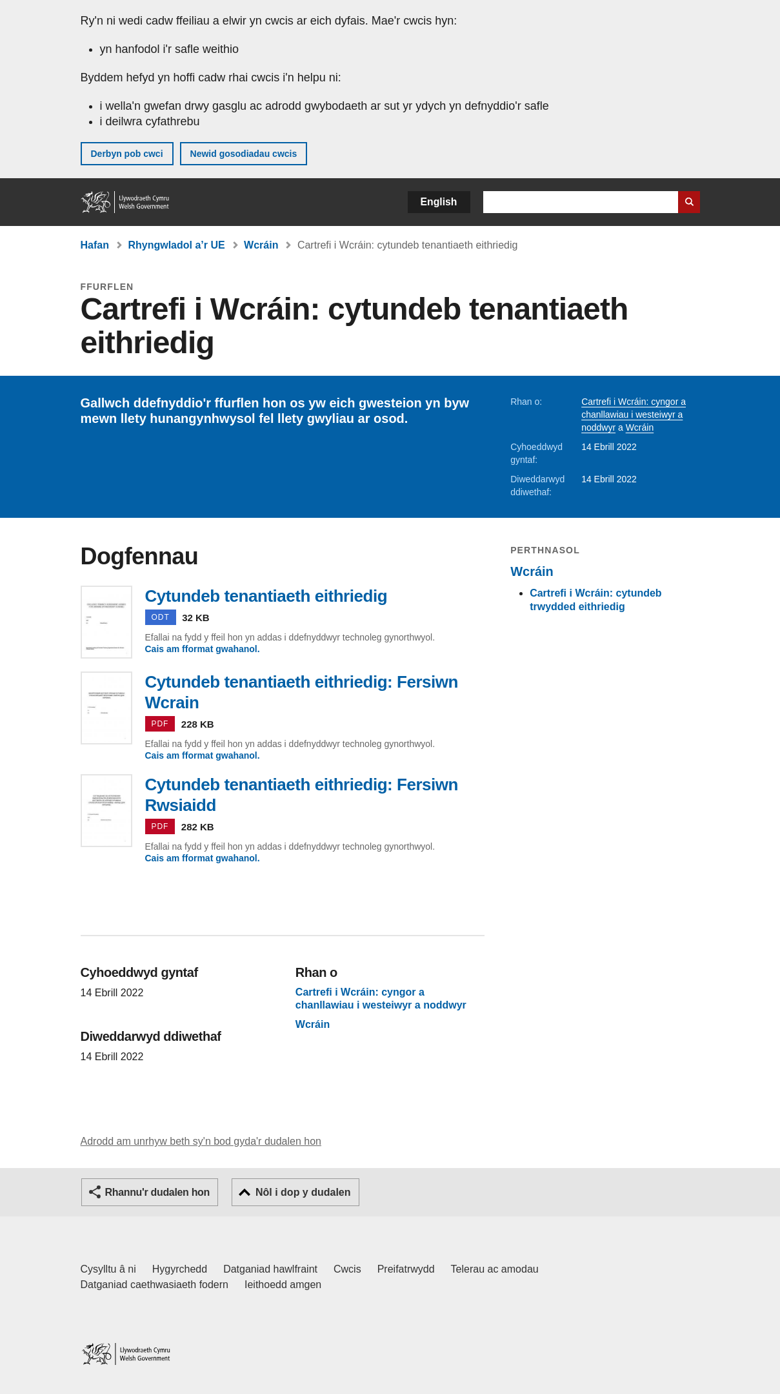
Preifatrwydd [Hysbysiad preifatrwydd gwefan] (406, 1269)
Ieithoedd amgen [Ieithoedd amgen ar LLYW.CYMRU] (283, 1284)
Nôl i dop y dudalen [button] (303, 1192)
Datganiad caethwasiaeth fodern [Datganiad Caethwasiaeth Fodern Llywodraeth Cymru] (155, 1284)
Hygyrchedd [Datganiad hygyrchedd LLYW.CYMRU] (179, 1269)
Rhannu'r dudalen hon (157, 1192)
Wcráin (261, 245)
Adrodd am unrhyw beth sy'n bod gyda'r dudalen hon (201, 1141)
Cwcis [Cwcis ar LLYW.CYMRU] (347, 1269)
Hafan (95, 245)
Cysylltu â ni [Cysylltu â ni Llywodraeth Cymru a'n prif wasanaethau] (108, 1269)
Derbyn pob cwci (127, 154)
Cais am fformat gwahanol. (202, 649)
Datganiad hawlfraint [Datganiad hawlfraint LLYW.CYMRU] (270, 1269)
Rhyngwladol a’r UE (176, 245)
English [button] (439, 201)
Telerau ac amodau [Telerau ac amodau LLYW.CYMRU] (495, 1269)
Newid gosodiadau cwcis (243, 154)
